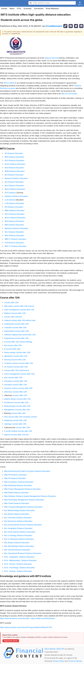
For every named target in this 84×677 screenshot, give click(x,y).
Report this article (10, 641)
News (12, 8)
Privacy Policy (58, 661)
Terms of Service (75, 661)
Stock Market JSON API (54, 649)
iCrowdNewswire (53, 26)
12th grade (72, 94)
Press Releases (52, 8)
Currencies (38, 8)
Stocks (4, 8)
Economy (27, 8)
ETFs (19, 8)
